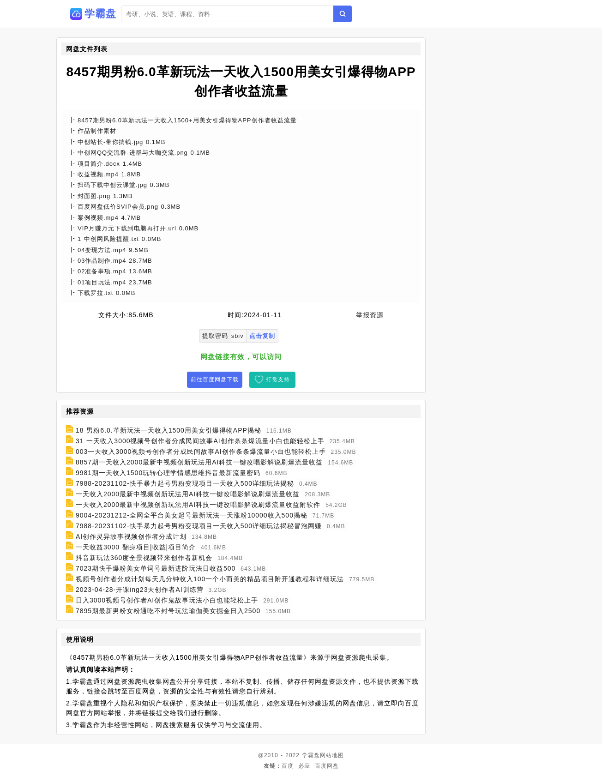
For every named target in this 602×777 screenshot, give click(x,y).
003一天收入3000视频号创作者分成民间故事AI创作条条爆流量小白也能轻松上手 (201, 451)
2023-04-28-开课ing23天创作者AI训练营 (140, 589)
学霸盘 (311, 755)
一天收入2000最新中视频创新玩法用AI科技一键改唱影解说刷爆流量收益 (188, 494)
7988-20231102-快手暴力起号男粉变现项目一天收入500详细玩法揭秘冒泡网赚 (199, 526)
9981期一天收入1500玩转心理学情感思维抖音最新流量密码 (168, 472)
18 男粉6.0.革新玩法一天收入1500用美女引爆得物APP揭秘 (168, 430)
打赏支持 (278, 379)
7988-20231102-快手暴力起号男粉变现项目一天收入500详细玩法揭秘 (185, 483)
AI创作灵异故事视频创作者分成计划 (131, 536)
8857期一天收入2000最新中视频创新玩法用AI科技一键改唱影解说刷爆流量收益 (199, 462)
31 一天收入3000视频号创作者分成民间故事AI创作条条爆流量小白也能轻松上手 (200, 441)
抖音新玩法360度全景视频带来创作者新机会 (144, 557)
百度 (288, 766)
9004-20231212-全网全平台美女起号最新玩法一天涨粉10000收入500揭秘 (191, 515)
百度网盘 (327, 766)
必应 (304, 766)
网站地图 (332, 755)
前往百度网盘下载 (215, 379)
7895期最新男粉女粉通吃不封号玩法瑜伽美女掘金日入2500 (168, 610)
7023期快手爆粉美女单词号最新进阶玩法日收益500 (156, 568)
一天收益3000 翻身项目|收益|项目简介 (136, 547)
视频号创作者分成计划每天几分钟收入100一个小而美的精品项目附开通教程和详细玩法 (210, 579)
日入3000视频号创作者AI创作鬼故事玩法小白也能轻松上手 (167, 600)
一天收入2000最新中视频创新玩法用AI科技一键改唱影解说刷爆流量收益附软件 (198, 504)
